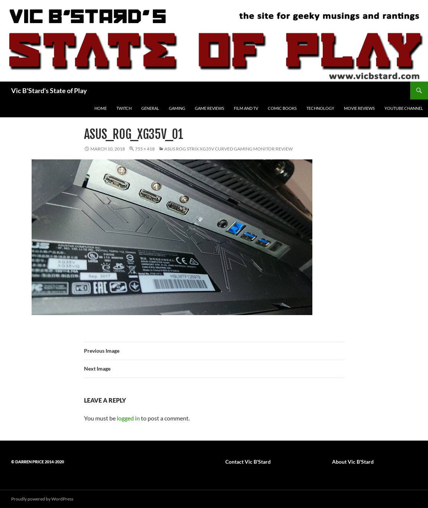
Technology (320, 108)
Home (100, 108)
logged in (128, 418)
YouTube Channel (403, 108)
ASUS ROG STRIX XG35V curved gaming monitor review (228, 149)
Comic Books (282, 108)
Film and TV (246, 108)
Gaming (177, 108)
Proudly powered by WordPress (42, 499)
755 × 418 (145, 149)
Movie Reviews (359, 108)
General (150, 108)
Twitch (124, 108)
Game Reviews (209, 108)
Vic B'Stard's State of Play (49, 90)
